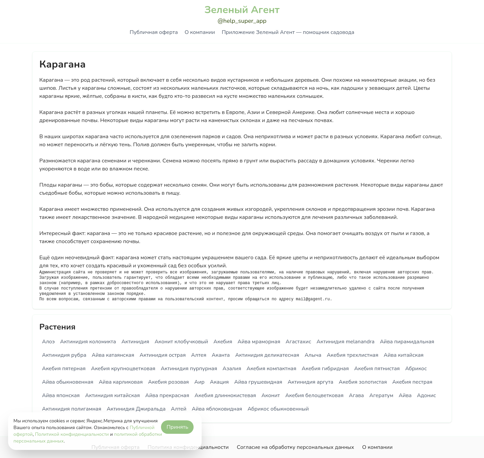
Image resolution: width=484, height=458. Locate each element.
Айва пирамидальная (407, 341)
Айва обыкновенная (67, 382)
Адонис (426, 395)
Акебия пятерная (64, 368)
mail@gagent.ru (313, 299)
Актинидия (135, 341)
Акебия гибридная (325, 368)
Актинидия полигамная (71, 409)
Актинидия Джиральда (136, 409)
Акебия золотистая (363, 382)
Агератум (381, 395)
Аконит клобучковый (181, 341)
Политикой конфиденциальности (72, 434)
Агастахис (298, 341)
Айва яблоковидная (217, 409)
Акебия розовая (168, 382)
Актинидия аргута (310, 382)
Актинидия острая (162, 355)
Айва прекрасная (167, 395)
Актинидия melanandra (345, 341)
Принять (177, 427)
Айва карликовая (121, 382)
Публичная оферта (154, 32)
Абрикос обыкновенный (278, 409)
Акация (219, 382)
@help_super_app (242, 21)
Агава (356, 395)
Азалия (232, 368)
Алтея (198, 355)
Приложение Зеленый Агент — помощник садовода (288, 32)
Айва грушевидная (258, 382)
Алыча (313, 355)
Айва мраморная (259, 341)
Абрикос (416, 368)
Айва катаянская (113, 355)
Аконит (270, 395)
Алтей (179, 409)
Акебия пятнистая (377, 368)
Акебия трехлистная (352, 355)
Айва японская (61, 395)
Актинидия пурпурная (189, 368)
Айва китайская (404, 355)
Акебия (222, 341)
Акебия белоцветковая (314, 395)
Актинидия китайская (112, 395)
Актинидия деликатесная (267, 355)
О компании (200, 32)
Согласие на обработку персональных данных (295, 447)
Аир (199, 382)
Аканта (221, 355)
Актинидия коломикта (88, 341)
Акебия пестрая (412, 382)
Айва (405, 395)
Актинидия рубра (64, 355)
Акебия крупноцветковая (123, 368)
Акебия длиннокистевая (225, 395)
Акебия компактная (271, 368)
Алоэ (48, 341)
